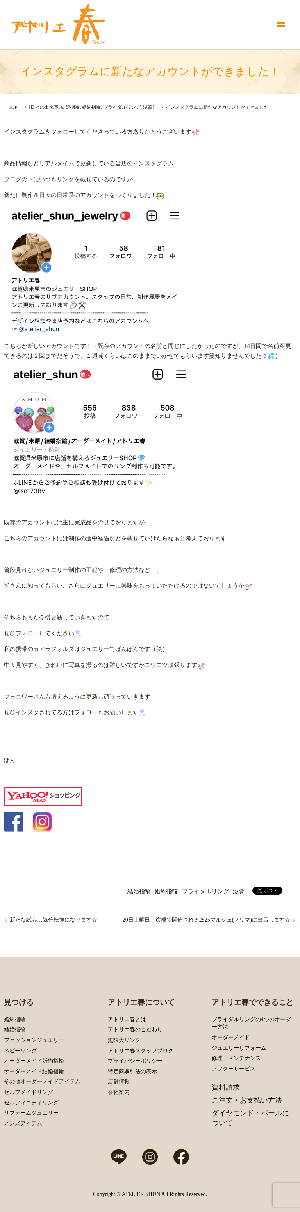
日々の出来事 (44, 107)
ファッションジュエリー (34, 1040)
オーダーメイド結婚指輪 (34, 1071)
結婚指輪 (70, 107)
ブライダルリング (122, 107)
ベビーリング (20, 1051)
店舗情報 (119, 1082)
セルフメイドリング (28, 1092)
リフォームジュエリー (31, 1113)
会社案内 (119, 1092)
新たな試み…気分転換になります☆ (53, 920)
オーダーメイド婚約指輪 (34, 1061)
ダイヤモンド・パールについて (250, 1118)
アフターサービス (233, 1069)
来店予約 (27, 24)
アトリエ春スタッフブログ (140, 1051)
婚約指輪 (91, 107)
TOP (13, 107)
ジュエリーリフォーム (239, 1048)
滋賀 (147, 107)
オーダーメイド (231, 1037)
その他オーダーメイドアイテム (42, 1082)
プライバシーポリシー (135, 1061)
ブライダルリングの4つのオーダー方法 (251, 1023)
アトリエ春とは (127, 1019)
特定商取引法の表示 (132, 1071)
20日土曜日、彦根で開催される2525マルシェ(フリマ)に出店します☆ (206, 920)
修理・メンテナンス (236, 1058)
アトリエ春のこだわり (135, 1030)
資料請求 (226, 1087)
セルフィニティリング (31, 1103)
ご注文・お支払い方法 (247, 1100)
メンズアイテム (23, 1123)
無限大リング (124, 1040)
